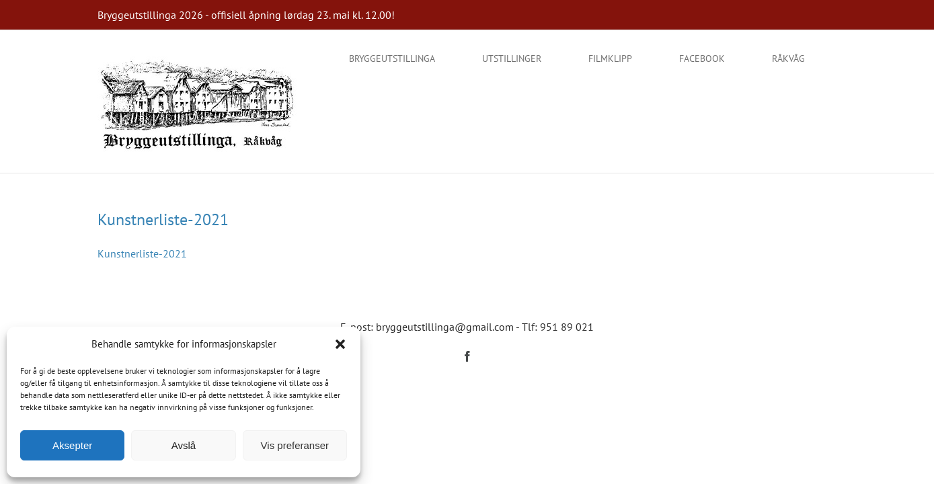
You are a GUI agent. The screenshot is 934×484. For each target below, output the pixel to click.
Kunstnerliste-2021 (163, 219)
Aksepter (72, 445)
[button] (340, 344)
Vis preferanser (295, 445)
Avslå (183, 445)
